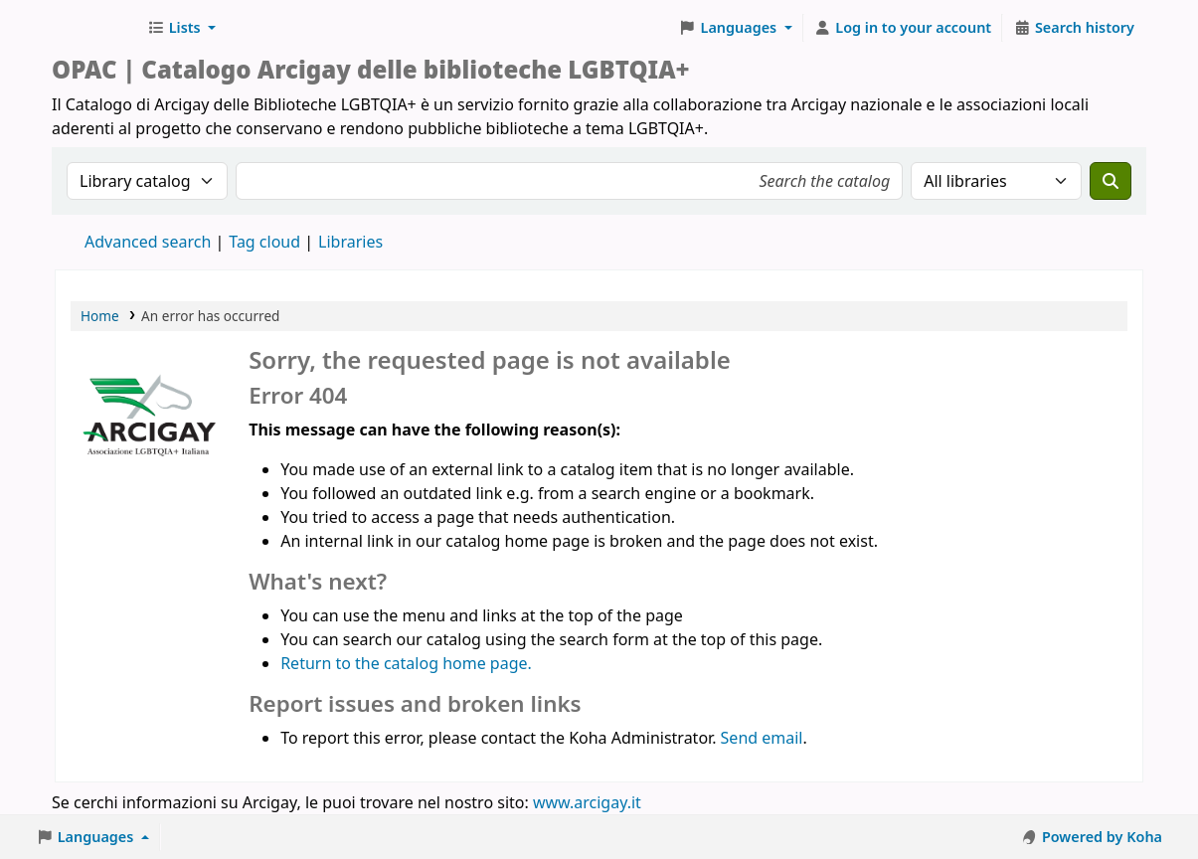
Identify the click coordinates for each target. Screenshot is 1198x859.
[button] (181, 28)
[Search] (1110, 181)
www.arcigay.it (587, 802)
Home (100, 315)
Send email (762, 738)
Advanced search (148, 242)
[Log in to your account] (903, 28)
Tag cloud (264, 242)
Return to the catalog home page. (406, 663)
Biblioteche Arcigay (95, 28)
